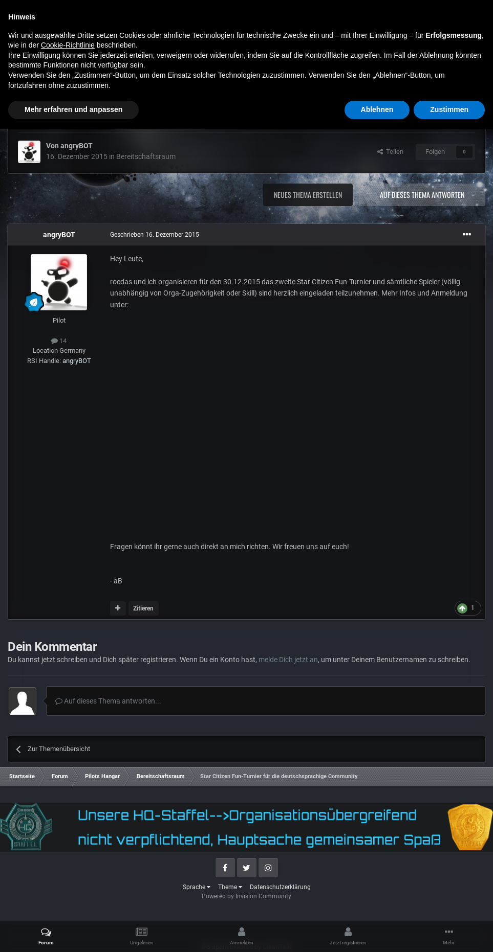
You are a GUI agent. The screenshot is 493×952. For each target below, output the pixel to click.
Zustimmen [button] (449, 932)
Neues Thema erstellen (308, 194)
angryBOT (76, 146)
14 (59, 341)
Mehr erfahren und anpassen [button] (73, 932)
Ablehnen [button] (377, 932)
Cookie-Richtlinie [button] (68, 868)
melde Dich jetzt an (288, 659)
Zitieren (143, 608)
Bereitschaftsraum (146, 156)
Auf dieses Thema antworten (422, 194)
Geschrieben (154, 234)
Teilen (390, 151)
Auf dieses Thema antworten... (108, 701)
